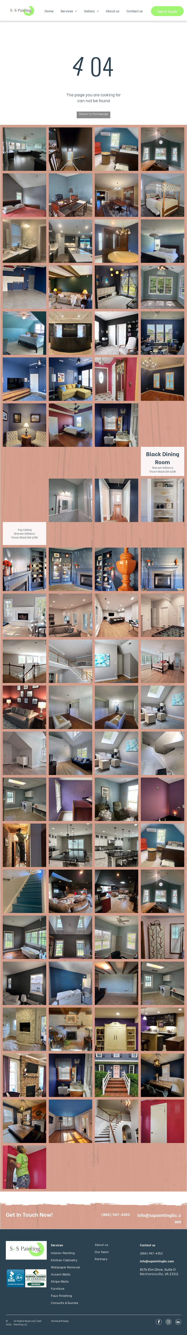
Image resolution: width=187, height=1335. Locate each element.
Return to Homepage (93, 114)
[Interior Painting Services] (24, 149)
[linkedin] (178, 1322)
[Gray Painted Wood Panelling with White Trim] (70, 707)
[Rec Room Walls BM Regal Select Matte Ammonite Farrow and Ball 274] (70, 615)
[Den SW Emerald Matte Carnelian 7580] (24, 707)
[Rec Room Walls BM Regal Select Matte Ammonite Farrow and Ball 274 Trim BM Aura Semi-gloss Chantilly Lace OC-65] (116, 615)
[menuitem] (49, 11)
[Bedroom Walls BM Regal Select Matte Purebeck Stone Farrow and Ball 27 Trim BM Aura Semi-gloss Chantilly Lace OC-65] (116, 661)
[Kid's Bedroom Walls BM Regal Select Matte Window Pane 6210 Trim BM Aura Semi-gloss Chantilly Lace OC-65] (24, 753)
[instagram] (168, 1322)
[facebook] (159, 1322)
